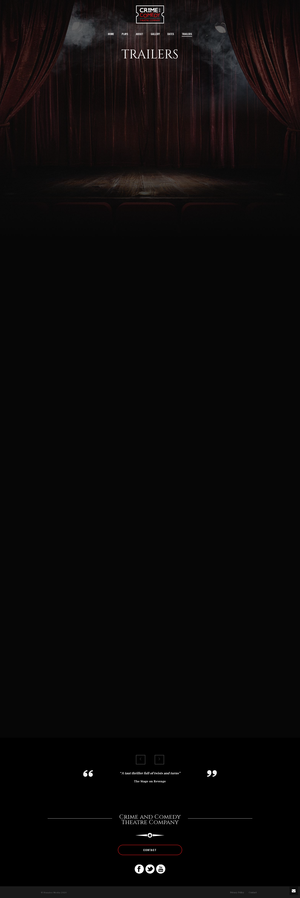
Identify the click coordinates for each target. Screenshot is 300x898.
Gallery (155, 34)
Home (111, 34)
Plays (125, 34)
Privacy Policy (237, 892)
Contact (253, 892)
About (139, 34)
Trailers (187, 34)
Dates (170, 34)
